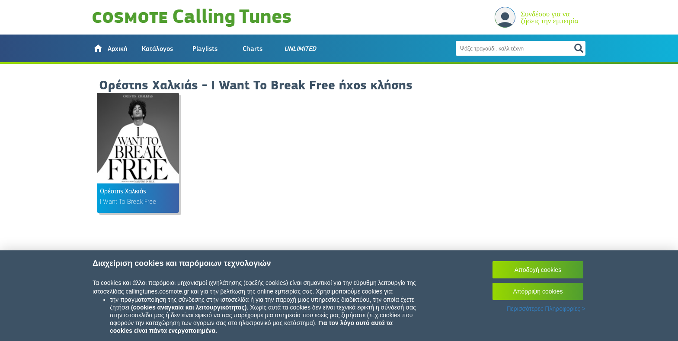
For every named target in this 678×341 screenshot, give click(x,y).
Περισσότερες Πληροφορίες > (545, 308)
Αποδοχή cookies (538, 269)
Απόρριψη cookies (538, 291)
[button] (110, 48)
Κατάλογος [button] (157, 48)
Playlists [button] (204, 48)
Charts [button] (252, 48)
